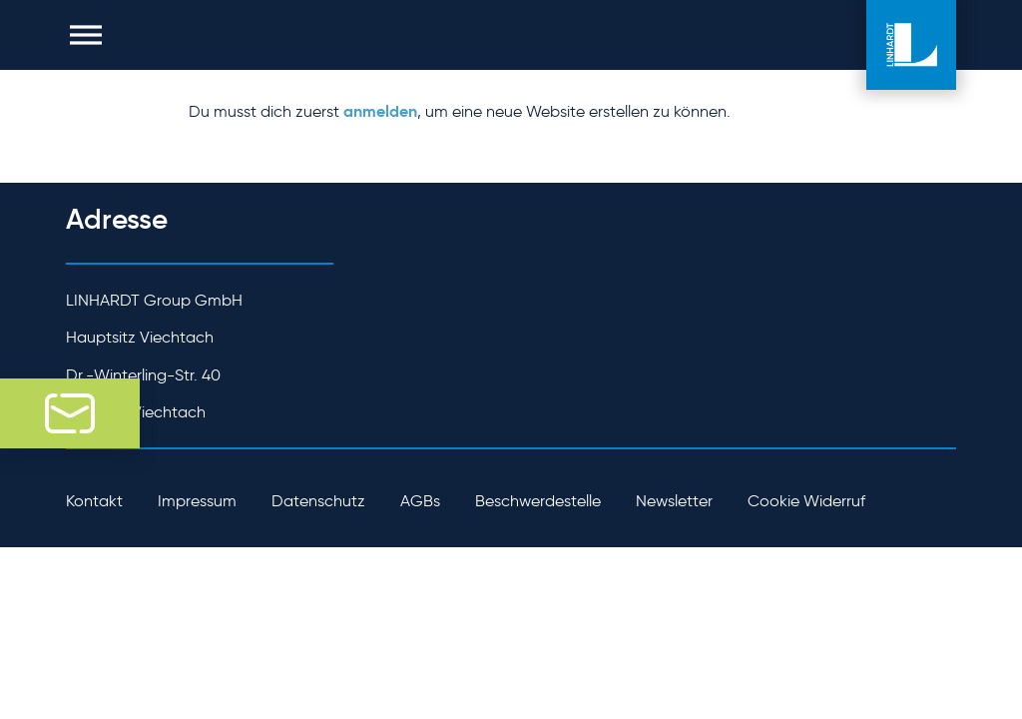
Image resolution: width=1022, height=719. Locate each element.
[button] (86, 35)
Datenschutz (318, 500)
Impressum (197, 500)
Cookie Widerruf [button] (806, 500)
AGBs (420, 500)
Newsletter (674, 500)
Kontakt (94, 500)
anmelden (380, 111)
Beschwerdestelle (538, 500)
